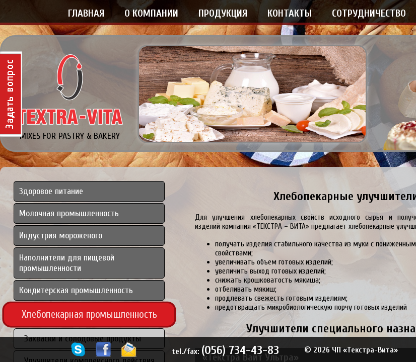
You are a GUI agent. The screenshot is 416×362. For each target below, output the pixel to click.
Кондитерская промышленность (76, 290)
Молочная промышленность (69, 213)
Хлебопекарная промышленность (89, 314)
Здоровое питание (51, 191)
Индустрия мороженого (60, 235)
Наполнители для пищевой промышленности (66, 263)
